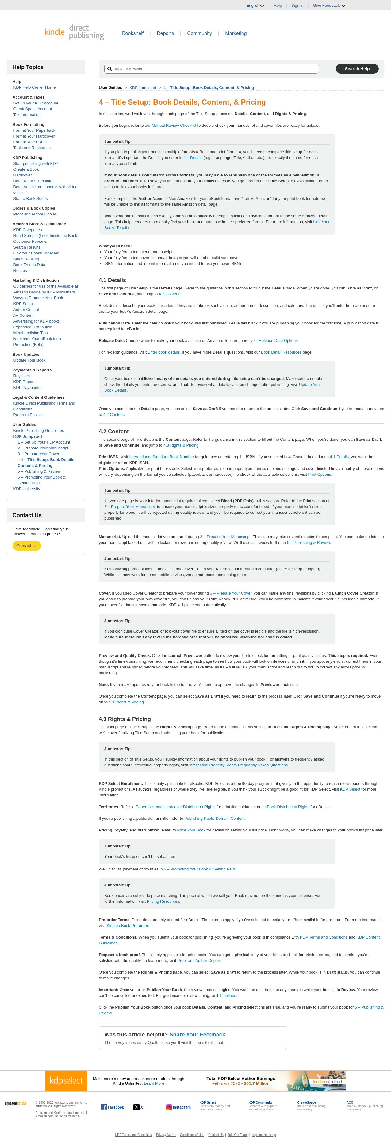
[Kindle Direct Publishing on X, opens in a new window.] (144, 1107)
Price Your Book (191, 830)
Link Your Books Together (36, 253)
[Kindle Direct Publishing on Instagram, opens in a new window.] (178, 1107)
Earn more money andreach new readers (215, 1106)
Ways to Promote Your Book (38, 298)
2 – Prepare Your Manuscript (43, 448)
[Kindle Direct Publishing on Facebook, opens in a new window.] (112, 1107)
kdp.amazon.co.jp (264, 1135)
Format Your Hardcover (34, 136)
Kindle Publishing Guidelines (38, 430)
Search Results (26, 247)
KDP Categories (27, 229)
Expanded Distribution (32, 327)
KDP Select (23, 303)
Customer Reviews (30, 241)
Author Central (26, 309)
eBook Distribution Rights (287, 806)
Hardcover (22, 175)
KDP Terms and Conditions (324, 937)
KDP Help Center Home (34, 87)
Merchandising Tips (30, 333)
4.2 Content (169, 294)
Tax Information (27, 114)
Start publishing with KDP (36, 163)
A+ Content (23, 315)
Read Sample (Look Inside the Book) (46, 235)
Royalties (21, 376)
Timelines (227, 995)
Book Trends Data (29, 264)
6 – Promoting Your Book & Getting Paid (199, 869)
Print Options (319, 474)
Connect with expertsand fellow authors (262, 1106)
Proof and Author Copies (35, 214)
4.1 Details (192, 157)
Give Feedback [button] (329, 5)
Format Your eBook (30, 142)
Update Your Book (29, 360)
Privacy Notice (166, 1135)
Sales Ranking (26, 259)
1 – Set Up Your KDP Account (44, 442)
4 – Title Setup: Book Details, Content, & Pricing (208, 87)
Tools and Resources (32, 147)
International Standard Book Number (161, 457)
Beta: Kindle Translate (32, 181)
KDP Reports (25, 381)
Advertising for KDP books (36, 321)
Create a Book (26, 169)
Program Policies (28, 415)
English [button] (255, 5)
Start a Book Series (30, 198)
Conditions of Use (192, 1135)
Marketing (236, 33)
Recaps (20, 270)
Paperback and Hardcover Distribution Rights (175, 806)
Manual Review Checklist (174, 125)
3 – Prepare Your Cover (38, 453)
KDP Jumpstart (27, 436)
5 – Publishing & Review (39, 471)
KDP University (26, 488)
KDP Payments (26, 387)
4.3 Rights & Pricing (180, 445)
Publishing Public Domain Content (214, 818)
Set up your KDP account (35, 103)
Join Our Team (237, 1135)
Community (199, 33)
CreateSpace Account (32, 109)
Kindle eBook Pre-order (127, 925)
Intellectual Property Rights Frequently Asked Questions (238, 765)
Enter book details (164, 352)
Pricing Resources (163, 901)
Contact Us (26, 545)
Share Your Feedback (197, 1035)
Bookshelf (133, 33)
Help (278, 5)
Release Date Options (278, 340)
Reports (165, 33)
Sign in (297, 5)
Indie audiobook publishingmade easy (365, 1106)
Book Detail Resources (281, 352)
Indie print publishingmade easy (311, 1106)
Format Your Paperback (34, 130)
